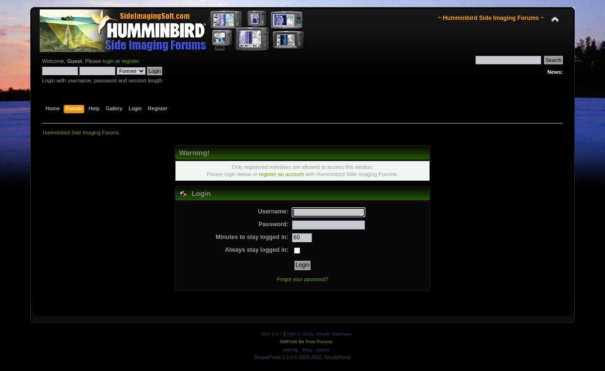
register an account (281, 174)
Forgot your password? (302, 279)
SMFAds (289, 341)
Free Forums (318, 341)
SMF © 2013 (299, 333)
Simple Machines (333, 333)
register (130, 61)
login (108, 61)
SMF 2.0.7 (272, 333)
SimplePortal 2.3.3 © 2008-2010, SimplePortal (302, 357)
